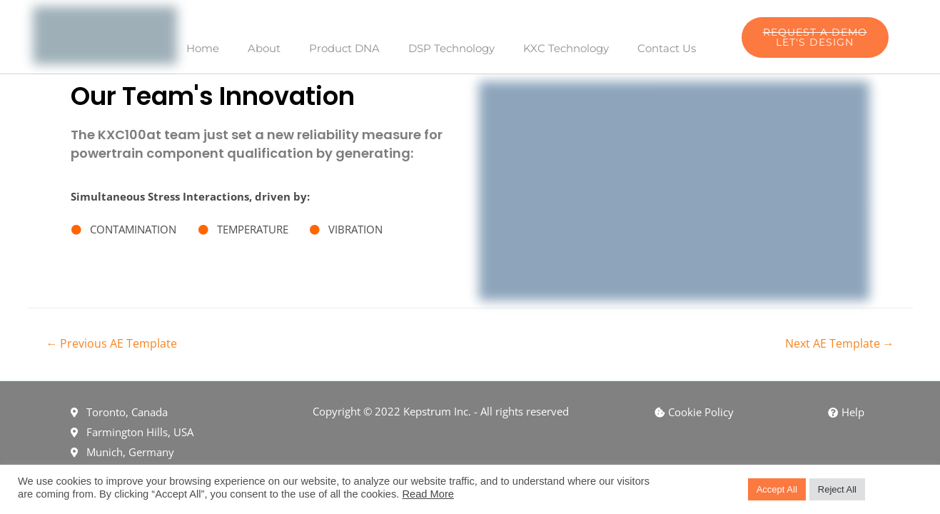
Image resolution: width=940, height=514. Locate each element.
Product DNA (344, 48)
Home (202, 48)
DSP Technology (451, 48)
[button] (815, 37)
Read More (428, 494)
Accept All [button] (777, 489)
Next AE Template (839, 343)
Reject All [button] (837, 489)
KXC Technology (566, 48)
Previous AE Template (111, 343)
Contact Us (666, 48)
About (264, 48)
